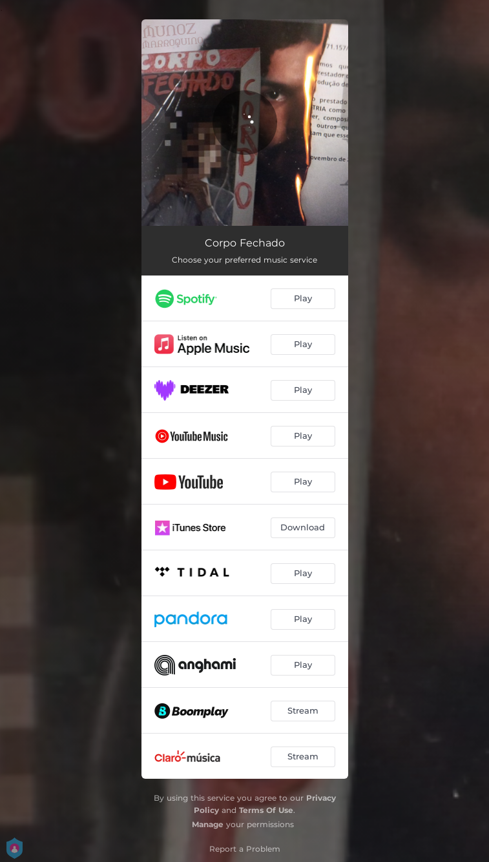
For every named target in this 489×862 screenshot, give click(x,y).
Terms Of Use (266, 810)
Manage (208, 824)
